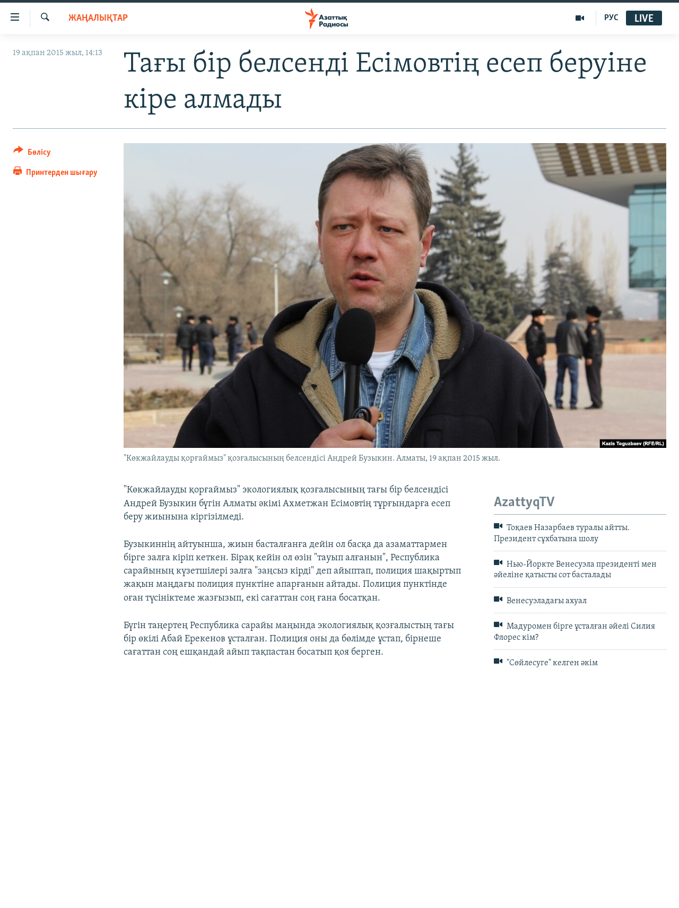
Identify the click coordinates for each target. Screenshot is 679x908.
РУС (611, 18)
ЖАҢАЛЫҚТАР (98, 18)
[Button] (32, 154)
